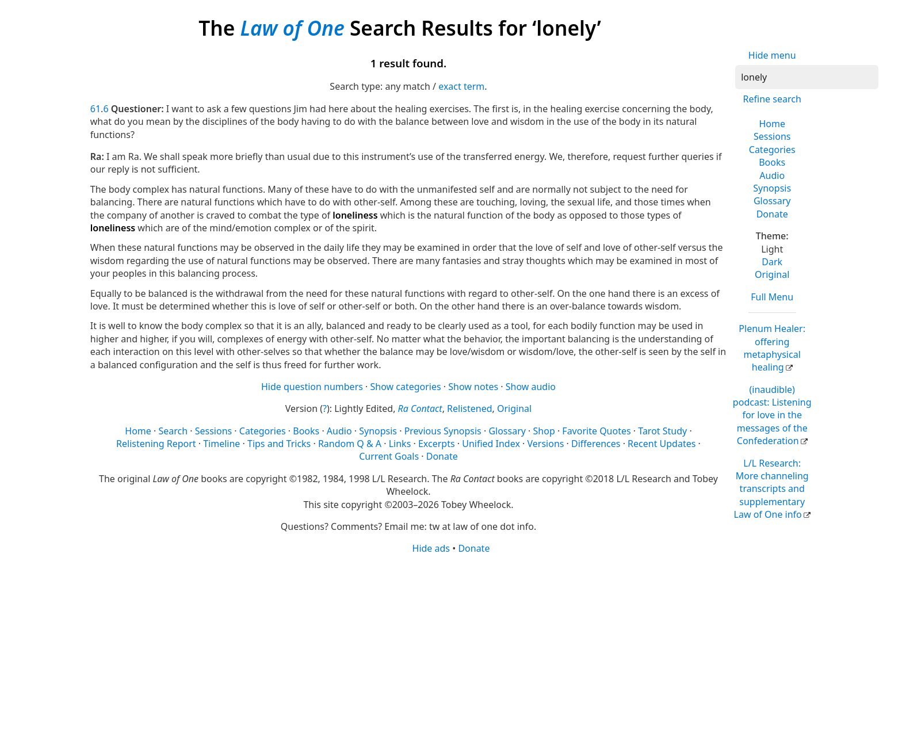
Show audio (531, 386)
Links (400, 443)
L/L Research (771, 489)
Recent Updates (661, 443)
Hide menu (772, 55)
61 (95, 108)
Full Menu (772, 297)
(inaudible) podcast (772, 415)
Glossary (772, 200)
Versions (546, 443)
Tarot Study (662, 431)
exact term (461, 86)
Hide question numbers (312, 386)
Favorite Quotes (596, 431)
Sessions (772, 136)
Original (772, 274)
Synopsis (772, 188)
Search (173, 431)
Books (772, 162)
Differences (595, 443)
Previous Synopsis (442, 431)
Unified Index (491, 443)
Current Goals (389, 456)
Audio (772, 175)
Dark (772, 261)
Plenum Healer (772, 347)
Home (772, 123)
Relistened (469, 408)
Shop (544, 431)
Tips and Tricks (279, 443)
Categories (772, 149)
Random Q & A (349, 443)
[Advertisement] (435, 644)
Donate (772, 214)
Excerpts (436, 443)
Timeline (221, 443)
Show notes (473, 386)
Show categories (405, 386)
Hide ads (431, 548)
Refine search (772, 99)
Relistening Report (156, 443)
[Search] (806, 77)
